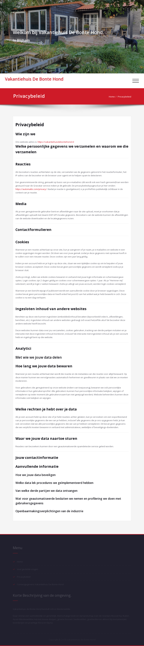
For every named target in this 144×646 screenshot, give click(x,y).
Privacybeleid (125, 96)
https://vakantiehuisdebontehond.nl (56, 141)
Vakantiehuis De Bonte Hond (34, 79)
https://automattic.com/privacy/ (31, 189)
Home (113, 96)
